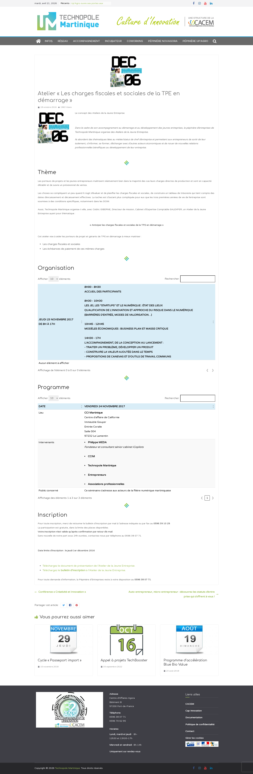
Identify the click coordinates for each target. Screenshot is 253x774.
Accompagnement (86, 41)
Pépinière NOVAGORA (162, 41)
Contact (189, 731)
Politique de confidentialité (199, 724)
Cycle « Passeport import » (59, 660)
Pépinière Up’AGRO (195, 41)
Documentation (193, 717)
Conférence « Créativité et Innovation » (60, 592)
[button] (82, 322)
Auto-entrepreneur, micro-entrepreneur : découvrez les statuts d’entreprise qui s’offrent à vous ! (173, 594)
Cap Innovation (193, 710)
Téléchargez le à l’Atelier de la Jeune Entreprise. (84, 570)
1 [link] (207, 498)
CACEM (189, 704)
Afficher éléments (54, 279)
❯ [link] (213, 370)
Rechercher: (172, 278)
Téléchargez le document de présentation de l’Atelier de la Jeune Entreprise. (89, 565)
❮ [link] (207, 370)
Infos (49, 41)
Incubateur (113, 41)
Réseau (63, 41)
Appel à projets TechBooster (124, 660)
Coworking (135, 41)
